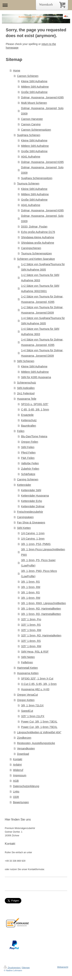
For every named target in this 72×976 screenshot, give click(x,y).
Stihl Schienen (25, 361)
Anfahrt (17, 764)
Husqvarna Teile (26, 398)
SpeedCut (27, 710)
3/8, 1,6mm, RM (30, 597)
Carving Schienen (27, 479)
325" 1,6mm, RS (31, 640)
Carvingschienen (31, 248)
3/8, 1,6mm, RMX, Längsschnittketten (43, 603)
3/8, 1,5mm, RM (30, 587)
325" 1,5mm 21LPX (32, 716)
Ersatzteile (27, 414)
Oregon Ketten (26, 700)
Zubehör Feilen (30, 468)
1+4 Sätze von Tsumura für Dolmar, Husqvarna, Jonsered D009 (42, 353)
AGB (16, 780)
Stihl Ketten (24, 527)
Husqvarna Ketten (28, 673)
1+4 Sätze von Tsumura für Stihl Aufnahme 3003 (40, 331)
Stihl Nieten (28, 657)
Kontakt (17, 759)
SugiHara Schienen (28, 135)
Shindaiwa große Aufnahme (37, 242)
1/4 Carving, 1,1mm (33, 533)
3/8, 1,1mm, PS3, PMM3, (36, 544)
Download (23, 753)
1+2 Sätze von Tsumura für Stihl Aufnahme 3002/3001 (40, 288)
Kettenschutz (29, 420)
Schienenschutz (26, 382)
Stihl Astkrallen (26, 388)
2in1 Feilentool (26, 393)
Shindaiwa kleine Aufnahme (37, 237)
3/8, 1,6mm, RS (30, 592)
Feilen (20, 431)
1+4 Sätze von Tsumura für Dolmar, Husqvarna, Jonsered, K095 (42, 342)
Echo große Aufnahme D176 (38, 231)
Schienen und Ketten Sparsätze (36, 258)
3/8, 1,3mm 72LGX (32, 705)
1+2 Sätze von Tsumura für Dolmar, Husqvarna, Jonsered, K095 (42, 299)
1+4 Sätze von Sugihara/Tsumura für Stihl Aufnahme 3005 (43, 320)
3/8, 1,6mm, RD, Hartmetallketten (41, 608)
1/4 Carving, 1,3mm (33, 538)
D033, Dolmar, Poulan (34, 226)
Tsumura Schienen (28, 183)
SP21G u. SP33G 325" (34, 404)
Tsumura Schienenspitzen (36, 253)
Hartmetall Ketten (27, 667)
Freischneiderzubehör (30, 511)
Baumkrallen (28, 425)
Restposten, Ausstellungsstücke (36, 743)
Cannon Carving (31, 124)
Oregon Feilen (29, 441)
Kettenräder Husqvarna (35, 495)
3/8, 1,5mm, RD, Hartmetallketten (41, 614)
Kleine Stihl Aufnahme (34, 81)
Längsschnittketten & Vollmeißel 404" (39, 732)
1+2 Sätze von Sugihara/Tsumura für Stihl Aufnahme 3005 (43, 267)
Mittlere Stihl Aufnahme (35, 86)
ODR (16, 796)
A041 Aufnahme (30, 156)
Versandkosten (26, 748)
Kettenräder (24, 484)
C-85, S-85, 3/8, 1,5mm (35, 409)
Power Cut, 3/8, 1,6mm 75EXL (39, 726)
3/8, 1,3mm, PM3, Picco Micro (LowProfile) (39, 573)
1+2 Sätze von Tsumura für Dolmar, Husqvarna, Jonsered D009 (42, 310)
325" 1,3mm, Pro (31, 619)
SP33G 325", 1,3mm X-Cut (37, 678)
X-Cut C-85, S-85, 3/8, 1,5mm (39, 683)
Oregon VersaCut (27, 694)
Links (16, 791)
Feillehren (27, 662)
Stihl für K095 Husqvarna (36, 377)
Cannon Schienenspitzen (36, 129)
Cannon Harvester (32, 118)
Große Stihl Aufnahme (34, 92)
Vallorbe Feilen (30, 463)
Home (16, 70)
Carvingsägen (25, 517)
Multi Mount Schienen (34, 102)
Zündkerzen (24, 737)
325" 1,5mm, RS (31, 624)
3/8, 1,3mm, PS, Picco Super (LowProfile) (38, 563)
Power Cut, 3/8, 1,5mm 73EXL (39, 721)
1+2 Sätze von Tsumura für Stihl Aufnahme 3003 (40, 277)
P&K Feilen (28, 457)
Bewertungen (21, 802)
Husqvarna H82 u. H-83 (35, 689)
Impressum (19, 775)
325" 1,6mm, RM (31, 646)
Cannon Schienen (27, 75)
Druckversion (12, 967)
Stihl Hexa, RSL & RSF (35, 651)
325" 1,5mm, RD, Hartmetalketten (41, 635)
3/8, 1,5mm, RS (30, 581)
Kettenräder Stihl (31, 490)
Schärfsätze (28, 474)
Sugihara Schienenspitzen (36, 178)
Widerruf (18, 770)
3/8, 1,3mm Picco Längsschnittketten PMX (43, 552)
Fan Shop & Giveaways (31, 522)
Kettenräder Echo (31, 501)
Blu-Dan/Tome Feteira (34, 436)
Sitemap (26, 967)
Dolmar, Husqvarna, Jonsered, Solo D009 (42, 111)
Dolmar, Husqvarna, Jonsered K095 (42, 97)
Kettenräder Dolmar (33, 506)
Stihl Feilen (27, 447)
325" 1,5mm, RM (31, 630)
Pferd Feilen (28, 452)
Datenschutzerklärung (26, 786)
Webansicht (62, 967)
